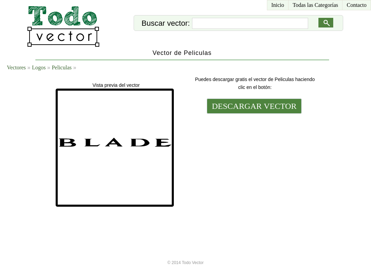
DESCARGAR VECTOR (254, 106)
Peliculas (62, 67)
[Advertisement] (253, 162)
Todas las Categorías (315, 5)
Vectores (16, 67)
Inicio (277, 5)
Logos (39, 67)
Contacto (357, 5)
